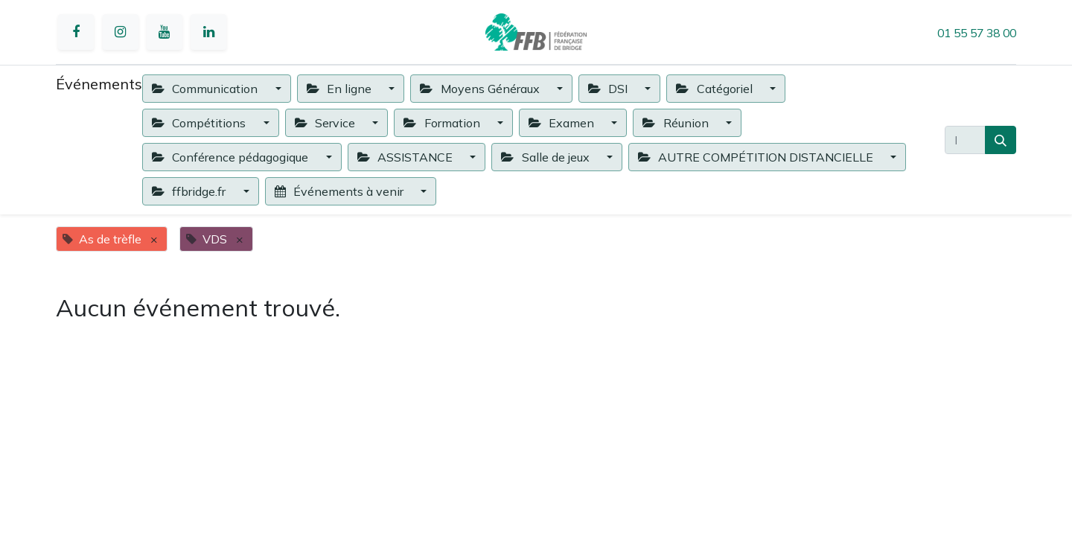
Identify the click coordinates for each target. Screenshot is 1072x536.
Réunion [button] (676, 122)
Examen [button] (563, 122)
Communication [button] (206, 88)
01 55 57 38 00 (976, 32)
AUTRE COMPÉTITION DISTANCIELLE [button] (757, 157)
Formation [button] (442, 122)
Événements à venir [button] (340, 191)
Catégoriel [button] (715, 88)
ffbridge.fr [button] (190, 191)
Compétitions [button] (200, 122)
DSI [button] (609, 88)
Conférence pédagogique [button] (231, 157)
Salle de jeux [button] (546, 157)
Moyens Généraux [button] (481, 88)
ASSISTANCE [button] (406, 157)
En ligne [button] (340, 88)
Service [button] (326, 122)
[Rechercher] (1000, 140)
